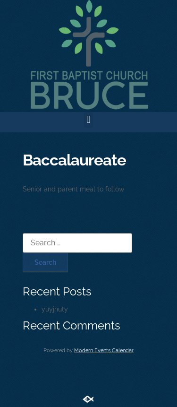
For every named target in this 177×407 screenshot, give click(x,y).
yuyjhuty (55, 309)
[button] (88, 120)
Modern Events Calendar (104, 350)
